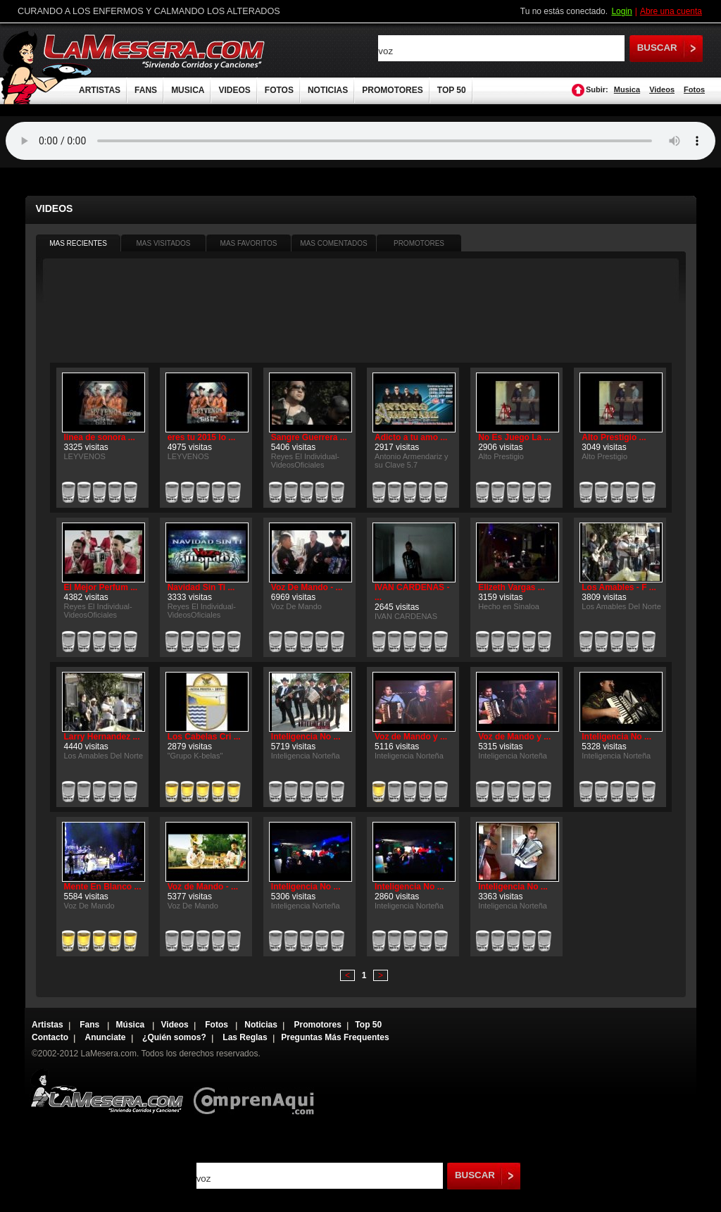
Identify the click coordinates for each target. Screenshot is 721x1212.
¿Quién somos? (174, 1037)
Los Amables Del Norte (621, 606)
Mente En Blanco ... (103, 887)
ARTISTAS (99, 90)
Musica (627, 89)
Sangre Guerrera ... (309, 437)
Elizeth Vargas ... (511, 587)
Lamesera (107, 1091)
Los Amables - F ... (619, 587)
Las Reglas (244, 1037)
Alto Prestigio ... (614, 437)
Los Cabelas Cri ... (204, 737)
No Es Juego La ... (514, 437)
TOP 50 (451, 90)
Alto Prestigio (501, 456)
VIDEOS (234, 90)
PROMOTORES (392, 90)
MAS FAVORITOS (248, 243)
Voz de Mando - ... (203, 887)
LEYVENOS (85, 456)
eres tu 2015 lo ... (202, 437)
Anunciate (105, 1037)
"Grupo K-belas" (195, 755)
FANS (145, 90)
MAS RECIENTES (78, 243)
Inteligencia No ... (306, 737)
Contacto (50, 1037)
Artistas (47, 1025)
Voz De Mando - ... (307, 587)
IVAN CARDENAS (406, 616)
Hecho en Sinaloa (508, 606)
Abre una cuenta (671, 11)
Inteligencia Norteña (305, 755)
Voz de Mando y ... (411, 737)
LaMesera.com (155, 51)
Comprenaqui (257, 1091)
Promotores (317, 1025)
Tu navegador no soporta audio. (360, 141)
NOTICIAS (328, 90)
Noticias (260, 1025)
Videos (662, 89)
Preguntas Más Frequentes (335, 1037)
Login (621, 11)
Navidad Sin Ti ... (201, 587)
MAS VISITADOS (163, 243)
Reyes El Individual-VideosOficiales (305, 460)
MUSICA (187, 90)
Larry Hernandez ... (102, 737)
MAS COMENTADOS (333, 243)
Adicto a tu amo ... (411, 437)
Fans (90, 1025)
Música (131, 1025)
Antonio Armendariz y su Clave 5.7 (412, 460)
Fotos (694, 89)
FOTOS (279, 90)
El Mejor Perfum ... (101, 587)
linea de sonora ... (99, 437)
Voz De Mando (296, 606)
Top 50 (368, 1025)
